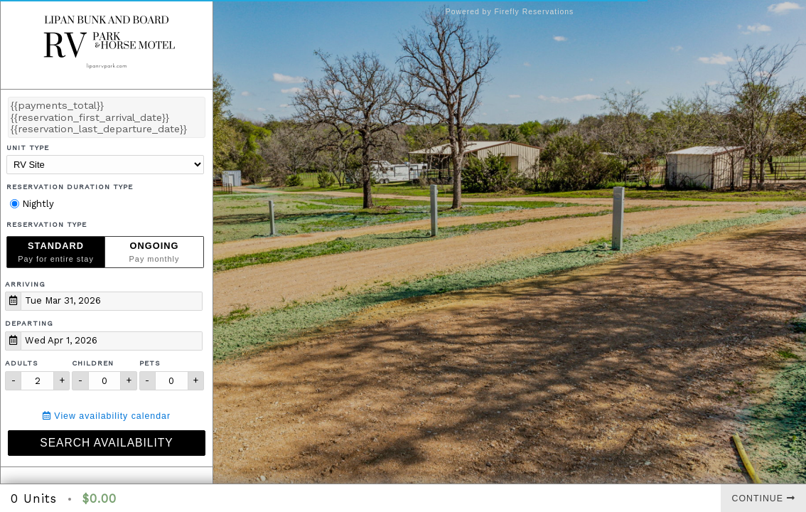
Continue (763, 498)
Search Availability (106, 443)
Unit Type (27, 147)
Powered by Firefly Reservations (510, 12)
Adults (21, 363)
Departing (29, 323)
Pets (150, 363)
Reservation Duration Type (69, 187)
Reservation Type (46, 224)
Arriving (25, 284)
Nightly (32, 203)
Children (93, 363)
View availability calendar (107, 416)
